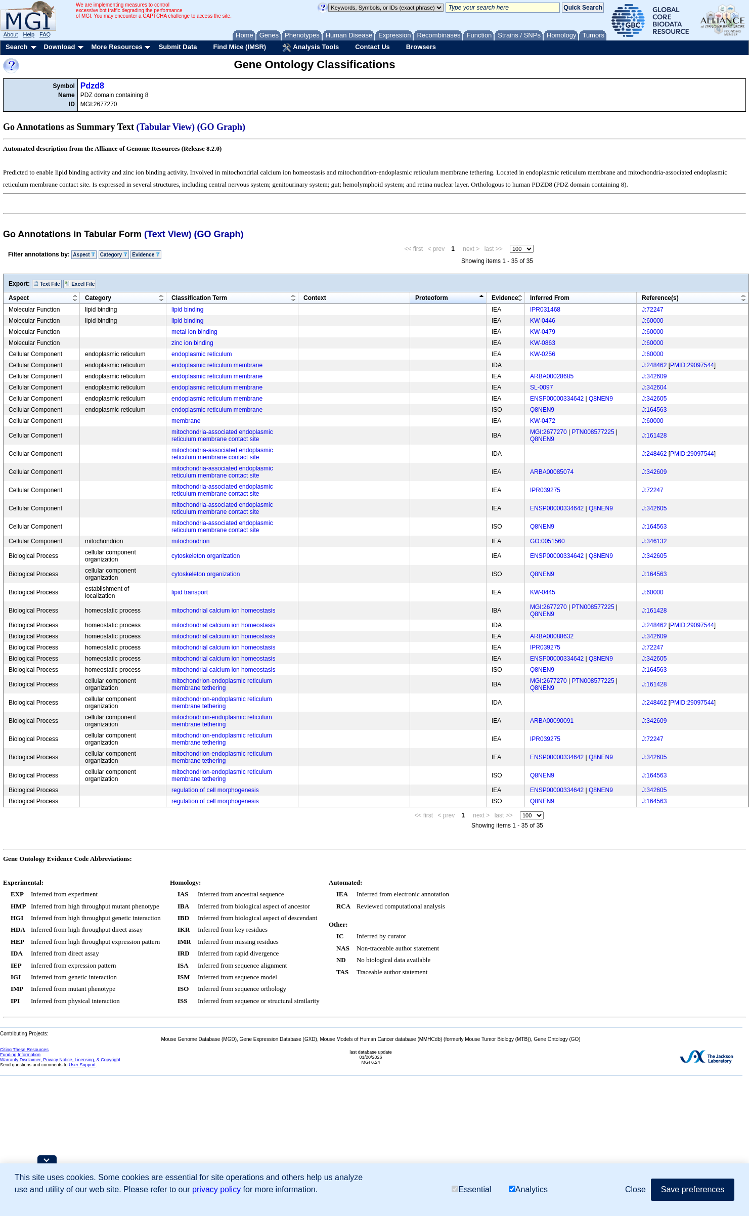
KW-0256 (542, 354)
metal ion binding (194, 331)
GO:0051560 (547, 541)
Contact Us (372, 47)
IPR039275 (545, 490)
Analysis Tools (310, 47)
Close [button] (635, 1189)
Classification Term (199, 297)
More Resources (116, 47)
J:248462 (654, 365)
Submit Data (178, 47)
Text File (46, 284)
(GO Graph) (221, 127)
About (11, 34)
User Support (82, 1064)
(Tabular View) (166, 127)
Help (28, 34)
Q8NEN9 (601, 398)
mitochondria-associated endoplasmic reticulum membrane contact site (222, 435)
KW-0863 (542, 342)
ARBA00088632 (552, 636)
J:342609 (654, 376)
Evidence (146, 254)
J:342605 (654, 398)
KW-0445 (542, 592)
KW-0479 (542, 331)
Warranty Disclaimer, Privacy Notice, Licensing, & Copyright (60, 1059)
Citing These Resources (24, 1049)
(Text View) (167, 234)
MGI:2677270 (548, 432)
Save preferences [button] (692, 1189)
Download (59, 47)
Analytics (528, 1189)
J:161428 (654, 435)
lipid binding (187, 309)
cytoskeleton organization (205, 555)
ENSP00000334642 (557, 398)
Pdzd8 (92, 85)
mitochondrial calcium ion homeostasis (223, 610)
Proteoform (431, 297)
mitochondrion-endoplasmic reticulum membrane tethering (221, 684)
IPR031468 (545, 309)
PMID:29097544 (692, 365)
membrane (185, 420)
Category (113, 254)
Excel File (80, 284)
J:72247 (653, 309)
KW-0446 (542, 320)
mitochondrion (190, 541)
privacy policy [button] (216, 1189)
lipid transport (189, 592)
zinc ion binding (192, 342)
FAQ (45, 34)
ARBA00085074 (552, 471)
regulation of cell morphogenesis (215, 790)
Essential (471, 1189)
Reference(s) (660, 297)
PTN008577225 (593, 432)
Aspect (84, 254)
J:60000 (653, 320)
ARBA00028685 (552, 376)
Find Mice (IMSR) (239, 47)
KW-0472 (542, 420)
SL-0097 (541, 387)
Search (16, 47)
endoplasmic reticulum (201, 354)
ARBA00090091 (552, 720)
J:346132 (654, 541)
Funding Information (20, 1054)
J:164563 (654, 409)
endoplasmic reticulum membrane (216, 365)
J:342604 (654, 387)
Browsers (421, 47)
